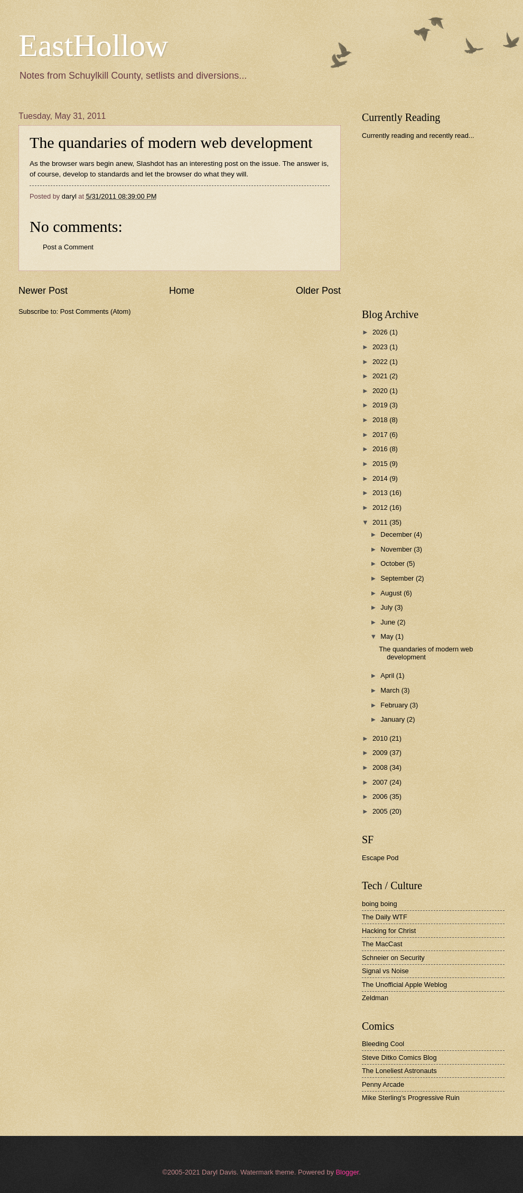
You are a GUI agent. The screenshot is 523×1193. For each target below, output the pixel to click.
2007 (380, 782)
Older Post (318, 290)
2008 (380, 767)
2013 (380, 493)
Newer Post (43, 290)
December (397, 534)
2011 (380, 522)
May (387, 636)
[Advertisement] (441, 224)
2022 (380, 362)
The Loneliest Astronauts (399, 1071)
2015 (380, 464)
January (393, 719)
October (393, 563)
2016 (380, 449)
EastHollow (93, 45)
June (388, 622)
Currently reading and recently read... (418, 135)
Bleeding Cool (383, 1044)
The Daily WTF (384, 917)
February (394, 705)
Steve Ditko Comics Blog (399, 1057)
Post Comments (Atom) (95, 311)
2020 (380, 391)
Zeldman (375, 998)
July (387, 607)
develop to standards (96, 174)
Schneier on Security (393, 958)
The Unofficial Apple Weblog (404, 985)
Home (181, 290)
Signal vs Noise (385, 971)
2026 (380, 332)
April (388, 675)
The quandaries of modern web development (171, 142)
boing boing (379, 904)
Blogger (347, 1172)
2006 (380, 796)
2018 (380, 420)
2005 (380, 811)
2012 (380, 507)
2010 (380, 738)
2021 (380, 376)
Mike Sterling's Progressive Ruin (411, 1098)
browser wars (73, 163)
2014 (380, 478)
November (397, 549)
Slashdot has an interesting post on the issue (207, 163)
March (390, 690)
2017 (380, 435)
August (392, 593)
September (398, 578)
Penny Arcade (383, 1084)
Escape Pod (380, 858)
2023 (380, 347)
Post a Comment (68, 247)
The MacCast (382, 944)
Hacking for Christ (389, 931)
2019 (380, 405)
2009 (380, 753)
